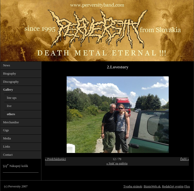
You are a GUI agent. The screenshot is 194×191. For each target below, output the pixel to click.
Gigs (6, 130)
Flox (187, 186)
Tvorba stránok (132, 186)
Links (6, 146)
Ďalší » (184, 159)
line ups (12, 98)
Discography (11, 81)
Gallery (8, 89)
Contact (8, 155)
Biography (9, 73)
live (9, 106)
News (6, 65)
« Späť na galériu (117, 163)
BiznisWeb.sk (152, 186)
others (11, 114)
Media (7, 138)
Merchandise (11, 122)
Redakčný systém (173, 186)
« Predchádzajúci (55, 159)
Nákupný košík (15, 166)
